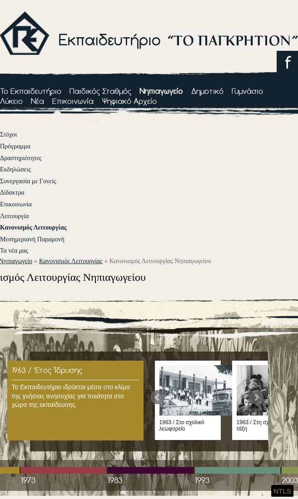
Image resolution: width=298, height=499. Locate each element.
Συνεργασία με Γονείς (28, 181)
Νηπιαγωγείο (161, 91)
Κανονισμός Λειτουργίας (33, 227)
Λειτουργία (14, 216)
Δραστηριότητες (21, 158)
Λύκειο (11, 101)
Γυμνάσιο (247, 91)
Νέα (37, 101)
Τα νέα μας (14, 250)
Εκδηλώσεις (15, 169)
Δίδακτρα (12, 192)
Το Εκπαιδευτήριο (30, 91)
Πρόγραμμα (15, 146)
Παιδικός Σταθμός (100, 91)
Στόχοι (8, 134)
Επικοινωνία (73, 101)
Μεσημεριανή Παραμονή (32, 239)
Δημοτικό (207, 91)
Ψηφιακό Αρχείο (129, 101)
